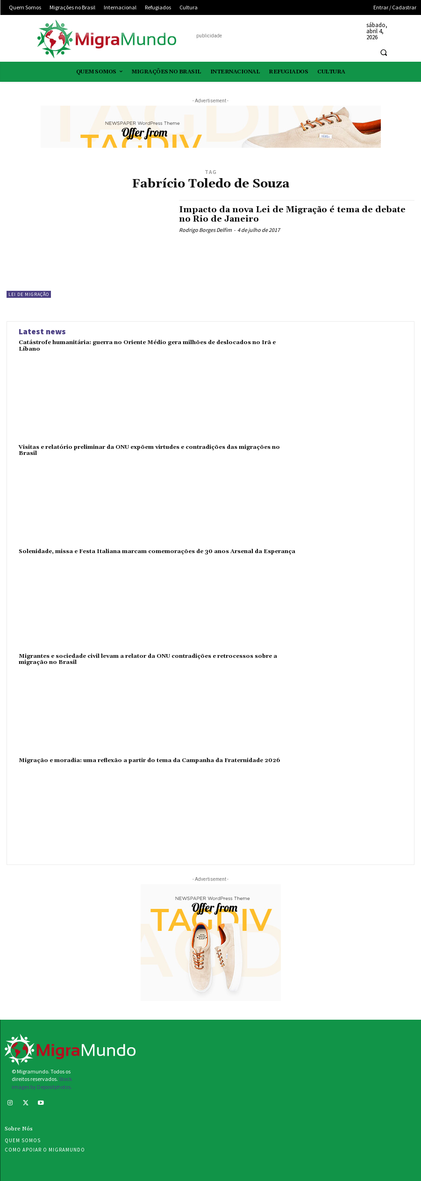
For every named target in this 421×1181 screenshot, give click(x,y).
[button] (383, 52)
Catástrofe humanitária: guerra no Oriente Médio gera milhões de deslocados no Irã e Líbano (147, 345)
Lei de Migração (28, 294)
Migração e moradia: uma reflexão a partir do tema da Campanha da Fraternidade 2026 (149, 760)
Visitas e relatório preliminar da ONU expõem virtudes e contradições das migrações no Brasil (149, 450)
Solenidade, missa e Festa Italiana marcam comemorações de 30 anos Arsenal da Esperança (157, 551)
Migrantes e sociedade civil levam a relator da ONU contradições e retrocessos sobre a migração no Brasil (148, 659)
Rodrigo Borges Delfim (205, 229)
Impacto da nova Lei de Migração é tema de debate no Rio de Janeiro (292, 214)
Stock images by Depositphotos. (42, 1082)
